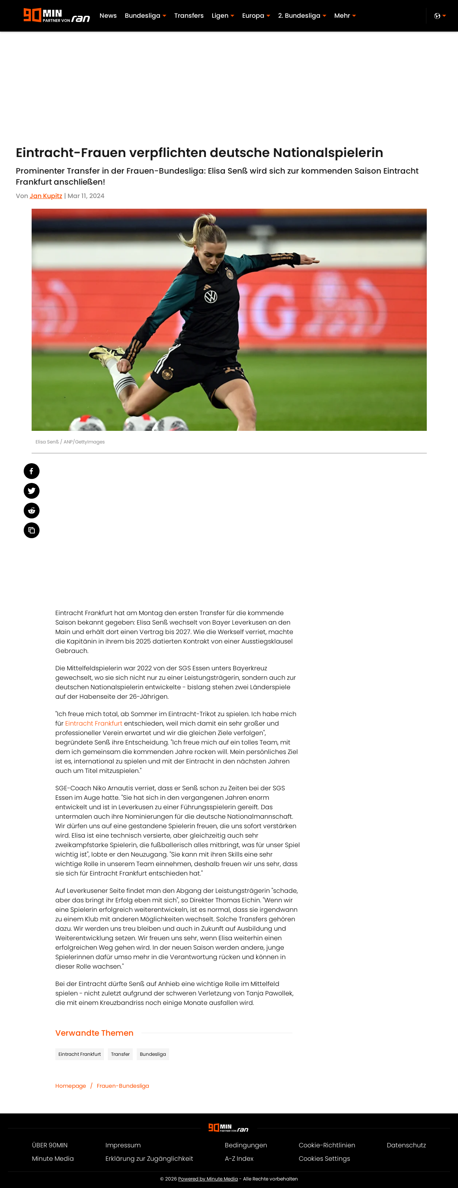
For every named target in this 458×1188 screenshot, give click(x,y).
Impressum (123, 1145)
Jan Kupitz (46, 195)
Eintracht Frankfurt (94, 723)
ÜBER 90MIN (50, 1145)
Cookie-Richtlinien (327, 1145)
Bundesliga (153, 1054)
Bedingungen (246, 1145)
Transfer (120, 1054)
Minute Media (53, 1158)
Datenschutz (406, 1145)
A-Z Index (239, 1158)
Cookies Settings (324, 1158)
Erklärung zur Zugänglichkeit (149, 1158)
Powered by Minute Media (208, 1179)
